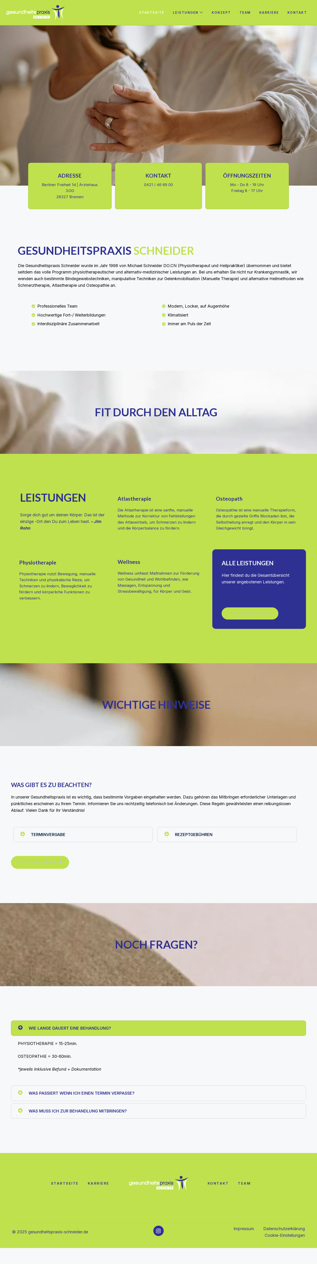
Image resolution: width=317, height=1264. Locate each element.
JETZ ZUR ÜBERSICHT (251, 629)
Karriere (269, 12)
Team (245, 12)
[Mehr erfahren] (158, 527)
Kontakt (297, 12)
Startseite (150, 12)
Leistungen (187, 12)
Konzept (221, 12)
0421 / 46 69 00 (158, 186)
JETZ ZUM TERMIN (41, 878)
